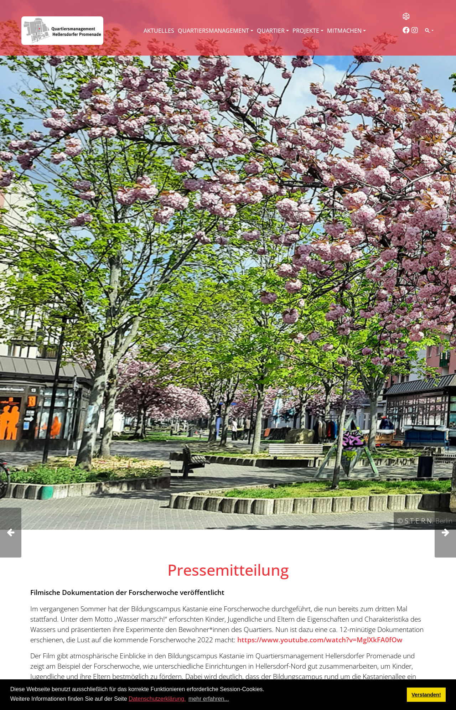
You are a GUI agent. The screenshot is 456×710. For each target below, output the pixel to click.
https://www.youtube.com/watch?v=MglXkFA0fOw (320, 639)
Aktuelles (159, 31)
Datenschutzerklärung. (157, 699)
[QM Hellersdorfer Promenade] (62, 30)
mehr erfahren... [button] (208, 699)
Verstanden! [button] (426, 695)
